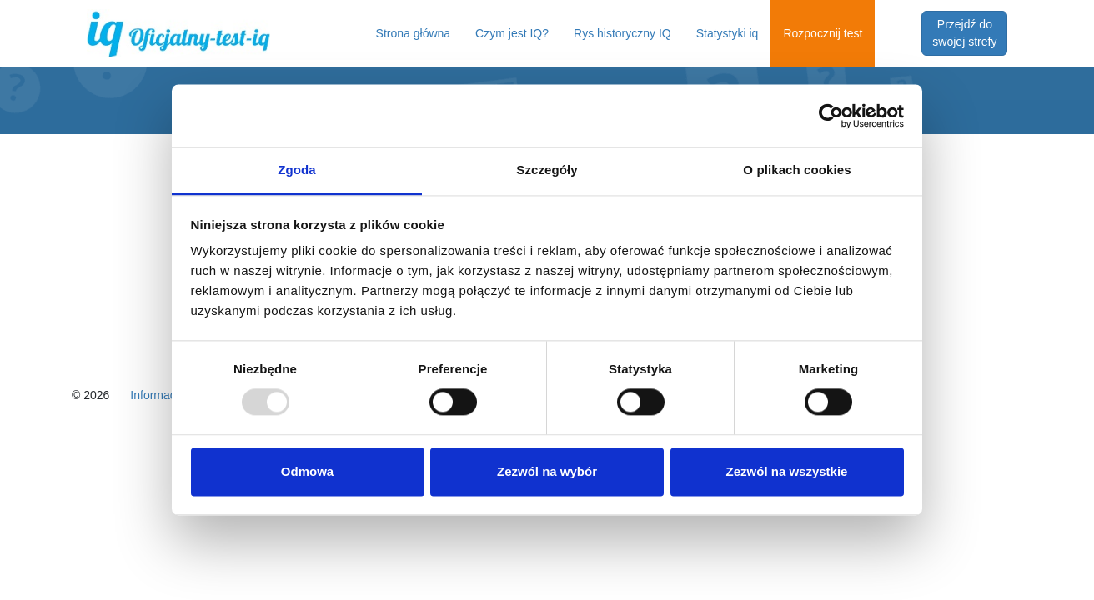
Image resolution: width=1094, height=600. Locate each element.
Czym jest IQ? (512, 33)
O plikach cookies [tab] (797, 169)
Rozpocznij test (822, 33)
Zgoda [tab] (297, 169)
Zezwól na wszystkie (787, 471)
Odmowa (307, 471)
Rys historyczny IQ (622, 33)
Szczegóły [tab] (546, 169)
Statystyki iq (727, 33)
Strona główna (413, 33)
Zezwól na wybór (547, 471)
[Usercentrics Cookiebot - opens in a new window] (831, 115)
